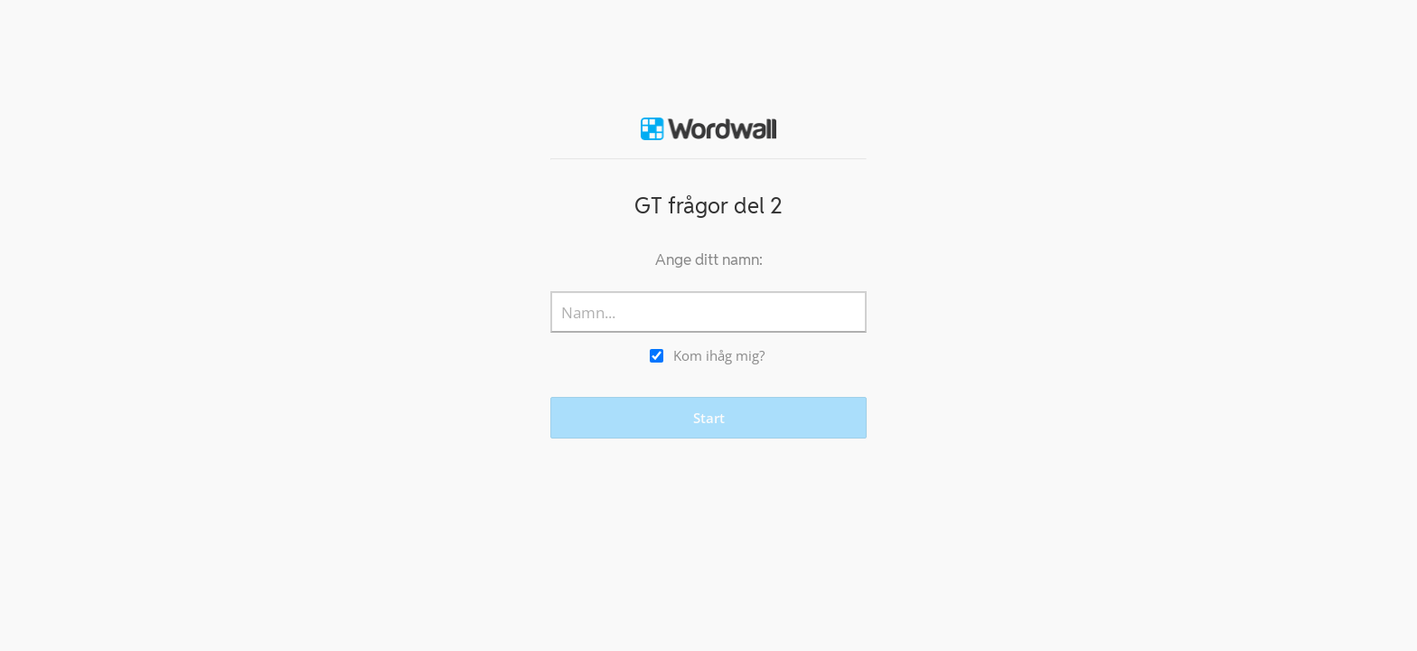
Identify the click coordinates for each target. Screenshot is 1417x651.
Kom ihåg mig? (719, 355)
